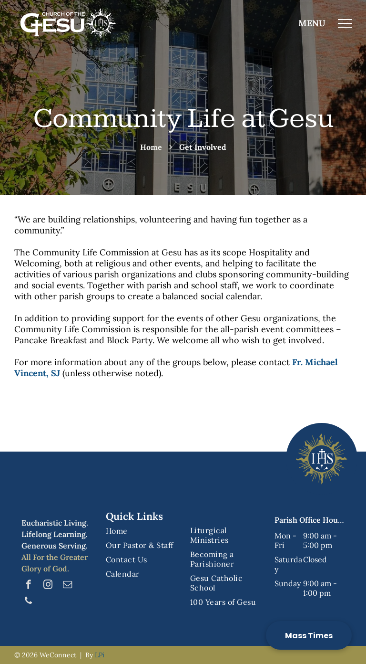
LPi (99, 655)
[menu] (345, 23)
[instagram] (48, 586)
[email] (67, 586)
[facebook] (28, 586)
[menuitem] (144, 531)
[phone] (28, 602)
